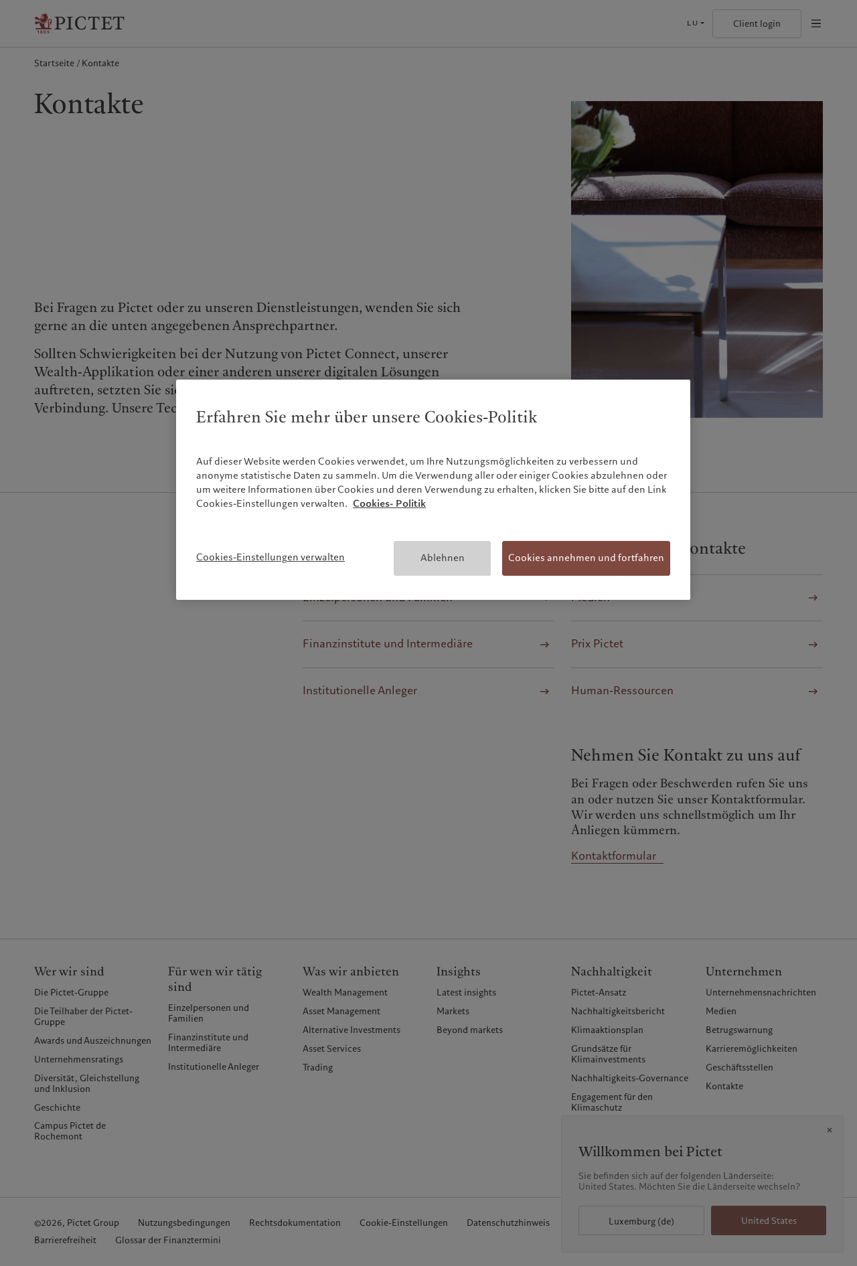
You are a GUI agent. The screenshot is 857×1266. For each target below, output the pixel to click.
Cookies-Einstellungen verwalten (270, 557)
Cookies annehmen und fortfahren (586, 557)
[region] (433, 490)
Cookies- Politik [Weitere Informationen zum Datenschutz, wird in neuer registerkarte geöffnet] (389, 503)
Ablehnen (442, 557)
